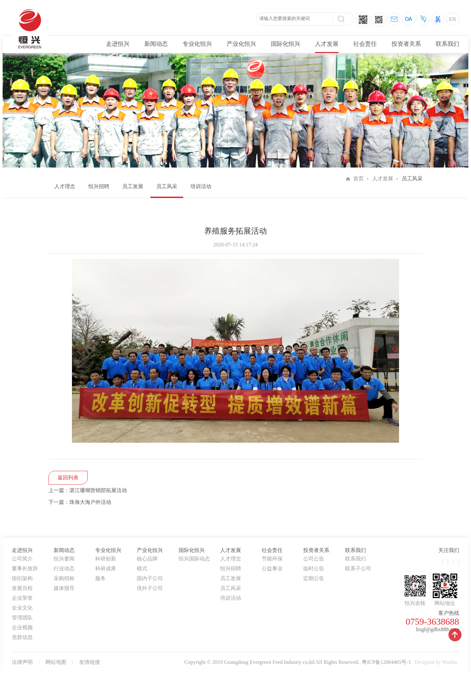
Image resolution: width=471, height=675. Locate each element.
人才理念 (64, 186)
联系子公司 (358, 568)
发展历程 (22, 588)
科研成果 (105, 568)
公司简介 (22, 558)
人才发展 (327, 44)
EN (452, 19)
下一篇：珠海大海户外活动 (79, 502)
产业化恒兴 (241, 44)
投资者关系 (406, 44)
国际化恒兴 (285, 44)
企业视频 (22, 627)
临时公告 (313, 568)
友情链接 (89, 662)
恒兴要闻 (64, 558)
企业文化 (22, 608)
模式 (142, 568)
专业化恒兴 (197, 44)
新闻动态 (156, 44)
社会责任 (365, 44)
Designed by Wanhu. (436, 662)
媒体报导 (64, 588)
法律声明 (22, 662)
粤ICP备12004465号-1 (386, 662)
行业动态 (64, 568)
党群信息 (22, 637)
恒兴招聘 (98, 186)
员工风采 (166, 186)
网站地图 (55, 662)
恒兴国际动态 (194, 558)
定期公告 (313, 578)
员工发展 (132, 186)
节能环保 (272, 558)
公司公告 (313, 558)
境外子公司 (150, 588)
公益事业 (272, 568)
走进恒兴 (118, 44)
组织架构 (22, 578)
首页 (358, 178)
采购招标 (64, 578)
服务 (100, 578)
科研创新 (105, 558)
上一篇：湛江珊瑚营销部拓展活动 (87, 490)
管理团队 (22, 617)
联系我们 (447, 44)
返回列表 (68, 477)
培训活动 (200, 186)
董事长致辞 (25, 568)
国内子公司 (150, 578)
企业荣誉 (22, 598)
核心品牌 (147, 558)
